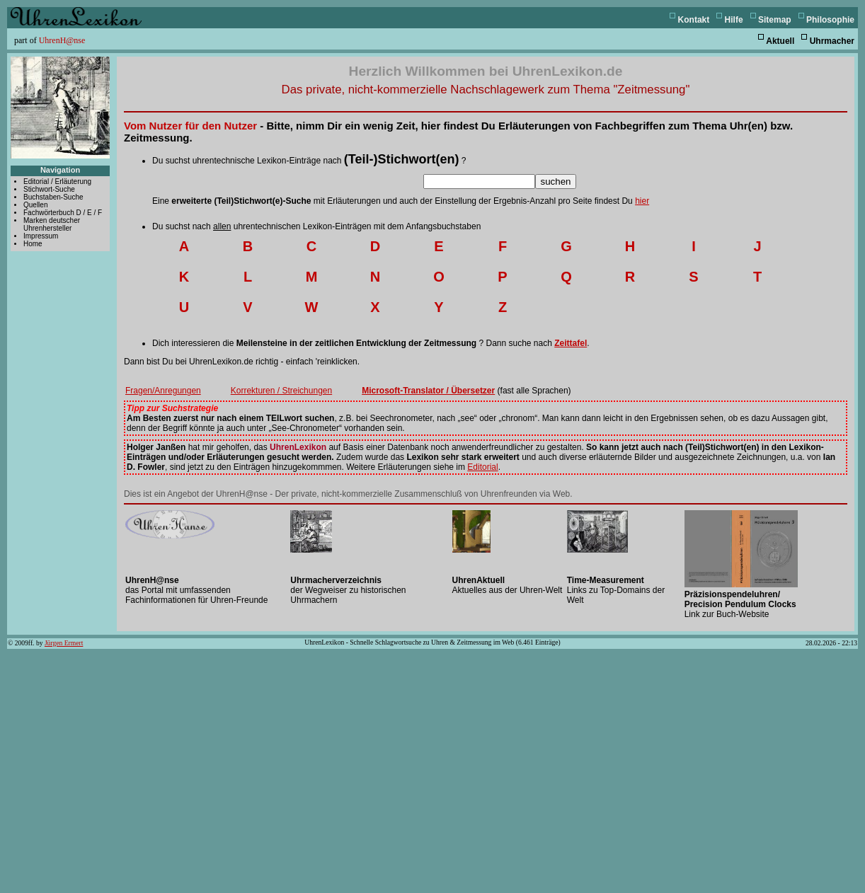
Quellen (35, 205)
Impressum (40, 236)
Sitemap (774, 20)
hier (642, 201)
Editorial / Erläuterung (57, 181)
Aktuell (780, 41)
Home (32, 244)
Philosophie (830, 20)
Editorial (482, 467)
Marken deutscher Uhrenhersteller (51, 224)
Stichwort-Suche (49, 189)
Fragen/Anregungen (163, 391)
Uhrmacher (832, 41)
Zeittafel (570, 343)
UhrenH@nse (62, 40)
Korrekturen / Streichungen (281, 391)
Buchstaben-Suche (53, 197)
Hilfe (734, 20)
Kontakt (694, 20)
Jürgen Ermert (64, 643)
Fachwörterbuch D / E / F (62, 213)
